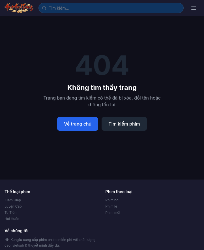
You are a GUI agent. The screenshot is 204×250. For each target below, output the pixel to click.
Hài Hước (12, 219)
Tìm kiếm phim (124, 124)
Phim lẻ (111, 206)
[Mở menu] (193, 8)
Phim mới (113, 212)
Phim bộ (112, 200)
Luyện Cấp (13, 206)
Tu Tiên (10, 212)
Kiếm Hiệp (13, 200)
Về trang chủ (77, 124)
